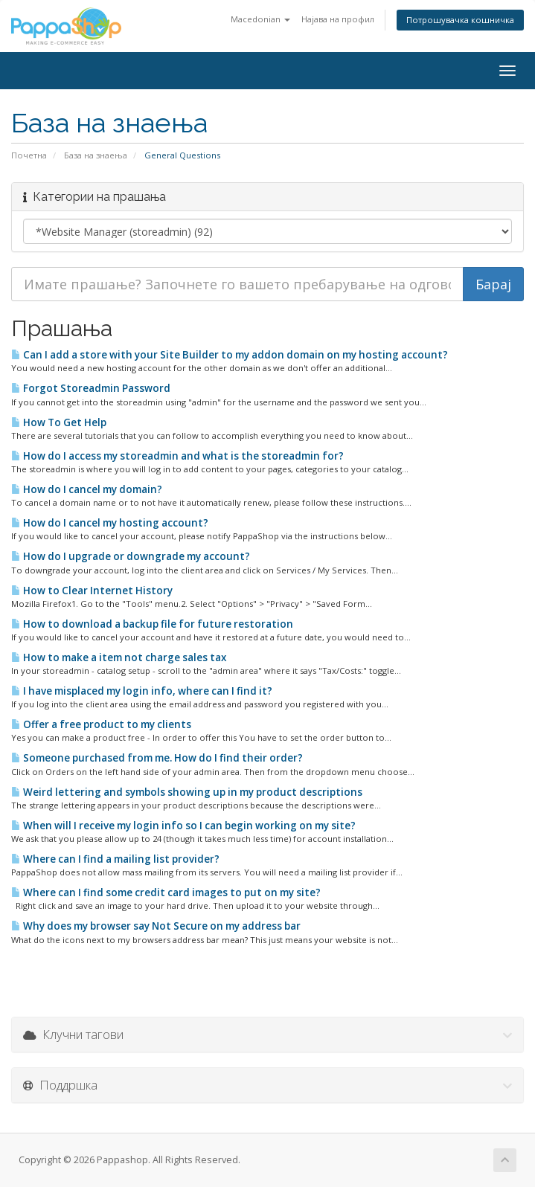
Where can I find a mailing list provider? (115, 859)
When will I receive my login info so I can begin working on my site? (183, 825)
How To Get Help (58, 422)
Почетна (29, 155)
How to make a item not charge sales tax (118, 657)
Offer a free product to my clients (101, 724)
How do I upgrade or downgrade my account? (130, 556)
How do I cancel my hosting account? (109, 523)
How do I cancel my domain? (86, 489)
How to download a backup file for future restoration (152, 624)
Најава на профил (337, 19)
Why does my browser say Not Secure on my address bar (156, 926)
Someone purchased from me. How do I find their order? (157, 758)
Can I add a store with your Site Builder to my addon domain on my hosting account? (229, 354)
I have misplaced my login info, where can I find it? (141, 691)
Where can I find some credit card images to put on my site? (166, 892)
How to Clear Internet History (92, 590)
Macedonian (260, 19)
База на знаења (95, 155)
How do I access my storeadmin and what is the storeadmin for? (177, 456)
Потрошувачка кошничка (460, 19)
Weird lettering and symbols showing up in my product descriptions (186, 792)
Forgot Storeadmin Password (90, 388)
